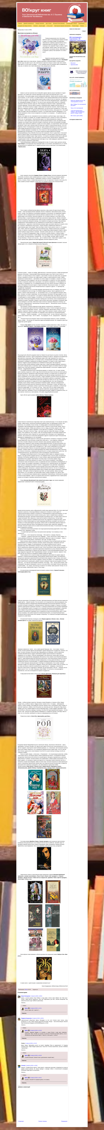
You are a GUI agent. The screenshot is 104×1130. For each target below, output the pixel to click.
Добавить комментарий (24, 1087)
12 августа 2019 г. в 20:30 (36, 1055)
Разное (82, 25)
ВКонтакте (73, 63)
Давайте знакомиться (29, 23)
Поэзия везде (75, 25)
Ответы (24, 1005)
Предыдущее (64, 1121)
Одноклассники (74, 64)
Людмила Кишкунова (26, 1018)
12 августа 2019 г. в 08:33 (36, 996)
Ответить (23, 1002)
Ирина (26, 989)
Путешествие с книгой (71, 23)
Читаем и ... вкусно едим (39, 25)
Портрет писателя (40, 23)
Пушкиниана (81, 23)
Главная (20, 23)
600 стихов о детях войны (77, 115)
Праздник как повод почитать (25, 25)
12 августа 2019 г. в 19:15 (31, 1043)
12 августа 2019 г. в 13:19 (36, 1030)
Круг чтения (48, 23)
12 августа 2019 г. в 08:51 (38, 1018)
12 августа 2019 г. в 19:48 (31, 1065)
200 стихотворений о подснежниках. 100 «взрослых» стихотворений (77, 39)
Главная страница (42, 1121)
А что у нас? (49, 25)
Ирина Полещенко (25, 996)
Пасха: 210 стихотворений (77, 108)
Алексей (23, 1065)
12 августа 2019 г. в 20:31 (36, 1077)
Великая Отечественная (58, 23)
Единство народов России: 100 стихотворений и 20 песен (78, 101)
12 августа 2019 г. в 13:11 (36, 1008)
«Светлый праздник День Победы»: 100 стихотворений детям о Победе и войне (77, 112)
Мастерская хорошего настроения (62, 25)
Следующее (21, 1121)
